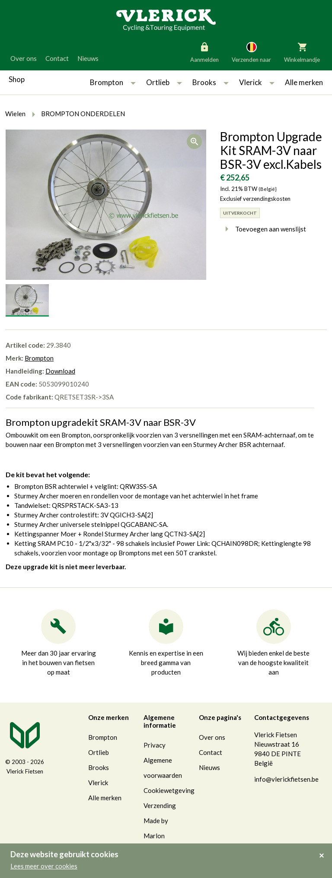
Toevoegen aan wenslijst (263, 228)
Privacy (155, 745)
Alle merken (304, 82)
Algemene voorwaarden (163, 767)
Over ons (23, 58)
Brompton (106, 82)
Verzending (160, 805)
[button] (133, 82)
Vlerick (250, 82)
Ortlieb (157, 82)
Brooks (204, 82)
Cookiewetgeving (169, 790)
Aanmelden (204, 52)
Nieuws (88, 58)
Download (60, 371)
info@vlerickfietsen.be (286, 779)
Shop (17, 79)
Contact (57, 58)
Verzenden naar (251, 52)
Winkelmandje (302, 52)
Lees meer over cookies (43, 866)
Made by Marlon (156, 828)
